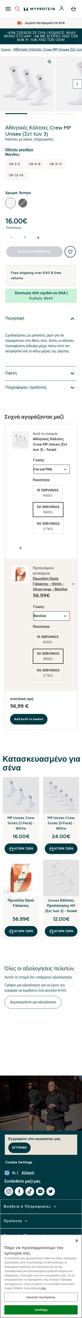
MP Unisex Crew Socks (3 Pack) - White (21, 823)
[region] (41, 1276)
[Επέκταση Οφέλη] (41, 373)
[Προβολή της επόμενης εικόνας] (77, 84)
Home (6, 49)
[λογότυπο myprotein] (39, 9)
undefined (51, 469)
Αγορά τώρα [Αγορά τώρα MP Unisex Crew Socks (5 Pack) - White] (61, 848)
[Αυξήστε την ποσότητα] (38, 237)
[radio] (14, 164)
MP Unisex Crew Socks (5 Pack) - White (61, 823)
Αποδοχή (41, 1309)
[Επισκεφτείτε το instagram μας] (8, 1191)
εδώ (43, 1288)
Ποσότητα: (14, 228)
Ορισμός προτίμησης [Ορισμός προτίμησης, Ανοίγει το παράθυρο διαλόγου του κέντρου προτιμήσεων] (41, 1297)
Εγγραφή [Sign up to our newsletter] (19, 1148)
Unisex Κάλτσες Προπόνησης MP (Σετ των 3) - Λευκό (61, 905)
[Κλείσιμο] (77, 1241)
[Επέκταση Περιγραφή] (41, 319)
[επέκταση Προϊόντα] (16, 1221)
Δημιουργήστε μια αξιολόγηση (33, 1002)
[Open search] (17, 9)
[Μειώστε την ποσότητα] (11, 237)
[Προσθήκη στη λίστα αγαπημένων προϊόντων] (70, 251)
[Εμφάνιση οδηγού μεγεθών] (20, 149)
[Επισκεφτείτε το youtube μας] (40, 1191)
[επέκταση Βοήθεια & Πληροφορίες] (30, 1206)
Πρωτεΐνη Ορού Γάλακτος (21, 903)
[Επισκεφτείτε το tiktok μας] (29, 1191)
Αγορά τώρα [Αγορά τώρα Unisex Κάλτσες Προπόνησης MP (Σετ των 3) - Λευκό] (61, 931)
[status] (24, 237)
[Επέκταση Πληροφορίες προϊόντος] (41, 388)
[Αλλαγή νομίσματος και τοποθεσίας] (41, 1173)
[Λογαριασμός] (62, 9)
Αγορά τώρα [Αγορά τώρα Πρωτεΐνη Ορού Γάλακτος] (21, 931)
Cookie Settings (18, 1162)
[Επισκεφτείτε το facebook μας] (19, 1191)
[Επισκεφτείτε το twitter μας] (50, 1191)
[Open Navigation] (8, 9)
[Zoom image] (49, 61)
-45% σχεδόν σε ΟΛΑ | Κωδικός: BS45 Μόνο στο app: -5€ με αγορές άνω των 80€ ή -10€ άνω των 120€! (41, 36)
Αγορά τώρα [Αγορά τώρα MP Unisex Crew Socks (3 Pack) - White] (21, 848)
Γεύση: (39, 460)
